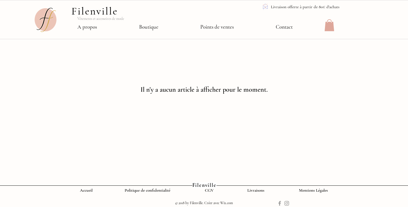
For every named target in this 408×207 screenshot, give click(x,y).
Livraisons (256, 190)
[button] (329, 25)
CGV (209, 190)
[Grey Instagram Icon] (287, 203)
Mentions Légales (314, 190)
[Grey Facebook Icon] (280, 203)
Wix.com (226, 203)
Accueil (87, 190)
